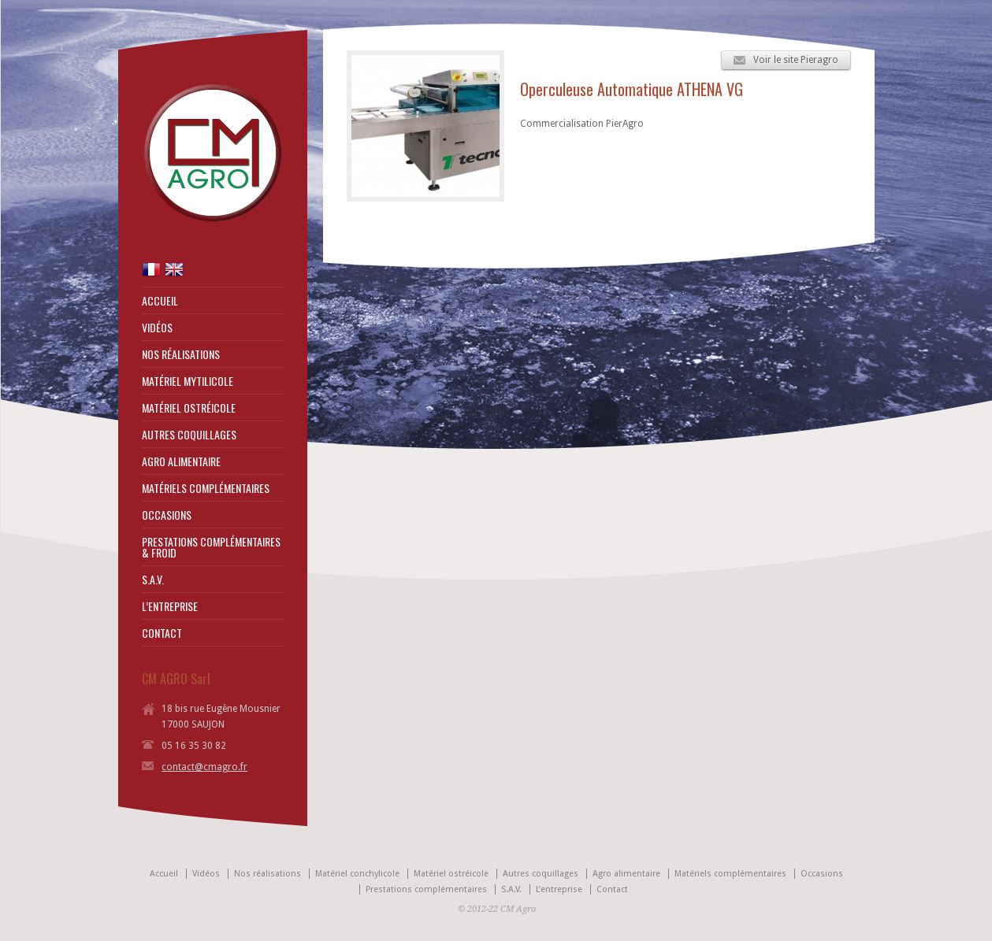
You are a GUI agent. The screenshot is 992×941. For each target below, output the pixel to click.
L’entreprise (559, 889)
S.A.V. (153, 579)
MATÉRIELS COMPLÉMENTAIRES (205, 488)
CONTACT (162, 633)
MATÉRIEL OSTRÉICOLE (189, 407)
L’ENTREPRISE (170, 606)
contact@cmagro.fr (204, 766)
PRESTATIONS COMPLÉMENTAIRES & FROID (211, 547)
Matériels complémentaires (730, 874)
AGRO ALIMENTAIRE (181, 461)
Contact (612, 889)
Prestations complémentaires (426, 889)
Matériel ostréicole (451, 874)
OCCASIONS (166, 515)
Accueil (164, 874)
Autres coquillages (540, 874)
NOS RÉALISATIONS (181, 354)
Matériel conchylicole (357, 874)
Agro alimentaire (626, 874)
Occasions (822, 874)
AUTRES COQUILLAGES (189, 434)
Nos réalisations (267, 874)
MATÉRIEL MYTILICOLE (187, 381)
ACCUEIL (160, 300)
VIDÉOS (157, 327)
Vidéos (206, 874)
